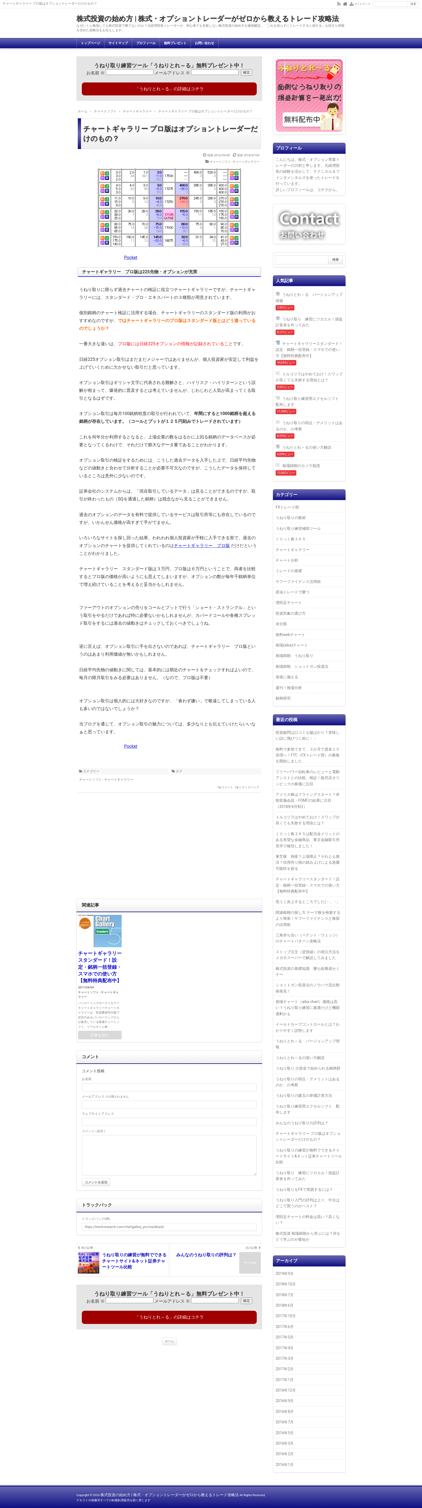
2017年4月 (285, 1348)
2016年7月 (285, 1422)
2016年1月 (285, 1464)
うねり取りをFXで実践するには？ (304, 1189)
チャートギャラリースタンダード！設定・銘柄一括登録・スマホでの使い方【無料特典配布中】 (100, 966)
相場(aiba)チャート (292, 645)
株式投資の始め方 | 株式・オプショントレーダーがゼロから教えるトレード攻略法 (207, 19)
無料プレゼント (175, 43)
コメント (227, 787)
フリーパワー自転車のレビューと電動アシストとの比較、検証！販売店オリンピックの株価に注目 (308, 778)
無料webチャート (290, 634)
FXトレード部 (287, 507)
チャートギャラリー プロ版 (202, 545)
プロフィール (146, 43)
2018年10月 (286, 1284)
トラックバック (249, 787)
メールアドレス (172, 72)
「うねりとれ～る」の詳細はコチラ (169, 88)
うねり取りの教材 (291, 518)
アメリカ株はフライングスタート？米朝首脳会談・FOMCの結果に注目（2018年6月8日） (308, 800)
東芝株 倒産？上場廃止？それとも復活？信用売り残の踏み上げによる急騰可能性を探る (308, 862)
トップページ (90, 43)
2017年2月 (285, 1369)
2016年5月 (285, 1433)
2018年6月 (285, 1305)
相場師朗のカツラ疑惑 (301, 466)
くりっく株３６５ (291, 539)
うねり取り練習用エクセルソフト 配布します (309, 401)
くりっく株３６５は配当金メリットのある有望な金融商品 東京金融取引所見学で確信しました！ (308, 840)
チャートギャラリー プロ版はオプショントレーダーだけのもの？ (170, 134)
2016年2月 (285, 1454)
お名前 (95, 72)
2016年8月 (285, 1411)
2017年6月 (285, 1326)
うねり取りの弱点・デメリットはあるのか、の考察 (309, 426)
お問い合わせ (204, 43)
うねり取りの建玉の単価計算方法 (304, 1095)
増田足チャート (289, 602)
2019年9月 (285, 1273)
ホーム (169, 1341)
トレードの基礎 (289, 571)
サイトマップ (118, 43)
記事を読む (99, 1035)
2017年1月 (285, 1380)
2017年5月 (285, 1337)
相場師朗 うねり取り (294, 655)
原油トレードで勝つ (293, 592)
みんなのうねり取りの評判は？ (302, 1123)
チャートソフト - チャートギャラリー (235, 162)
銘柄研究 (283, 698)
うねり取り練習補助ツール (298, 528)
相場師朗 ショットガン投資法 (302, 666)
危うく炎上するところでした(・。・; (307, 902)
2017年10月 (286, 1316)
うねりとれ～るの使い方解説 (306, 447)
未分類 (281, 624)
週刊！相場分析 (289, 688)
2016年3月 (285, 1443)
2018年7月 (285, 1295)
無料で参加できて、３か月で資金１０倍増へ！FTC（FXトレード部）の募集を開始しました (308, 755)
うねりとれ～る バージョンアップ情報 (309, 297)
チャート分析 (287, 560)
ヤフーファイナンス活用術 (298, 581)
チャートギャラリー (293, 550)
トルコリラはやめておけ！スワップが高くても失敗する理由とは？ (309, 377)
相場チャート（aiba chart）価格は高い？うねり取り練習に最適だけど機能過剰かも (308, 1007)
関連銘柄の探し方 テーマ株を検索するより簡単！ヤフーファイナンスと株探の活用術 (308, 918)
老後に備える (287, 677)
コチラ (322, 190)
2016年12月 (286, 1390)
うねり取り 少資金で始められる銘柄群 (308, 1068)
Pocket (130, 257)
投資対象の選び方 (291, 613)
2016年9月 (285, 1401)
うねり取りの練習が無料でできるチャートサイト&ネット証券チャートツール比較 (309, 1156)
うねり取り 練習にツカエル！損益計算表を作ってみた (309, 322)
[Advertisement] (169, 848)
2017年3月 (285, 1358)
